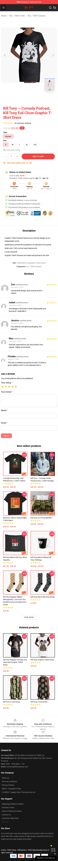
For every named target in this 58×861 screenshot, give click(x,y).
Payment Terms (8, 808)
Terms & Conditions (9, 781)
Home (3, 16)
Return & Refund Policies (11, 811)
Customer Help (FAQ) (10, 818)
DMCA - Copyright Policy (11, 789)
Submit (6, 436)
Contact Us (6, 815)
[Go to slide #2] (36, 97)
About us (5, 778)
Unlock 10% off (53, 850)
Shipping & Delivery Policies (12, 804)
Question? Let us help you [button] (46, 858)
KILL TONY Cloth (17, 16)
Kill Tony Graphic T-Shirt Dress (42, 660)
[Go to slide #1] (22, 97)
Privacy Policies (8, 785)
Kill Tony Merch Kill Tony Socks (43, 597)
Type (5, 132)
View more (29, 617)
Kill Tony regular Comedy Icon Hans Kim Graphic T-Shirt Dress (15, 662)
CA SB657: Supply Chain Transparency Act (18, 792)
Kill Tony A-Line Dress (11, 702)
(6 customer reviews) (22, 123)
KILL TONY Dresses (36, 16)
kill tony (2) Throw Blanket (41, 518)
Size (5, 141)
